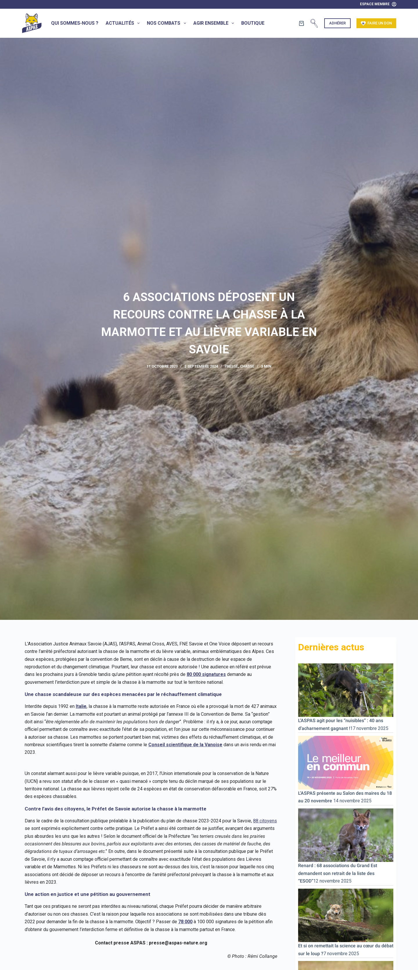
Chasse (247, 366)
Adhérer (337, 23)
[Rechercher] (314, 23)
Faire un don (376, 23)
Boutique (252, 23)
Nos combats (167, 23)
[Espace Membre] (378, 4)
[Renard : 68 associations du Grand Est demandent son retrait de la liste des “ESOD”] (345, 834)
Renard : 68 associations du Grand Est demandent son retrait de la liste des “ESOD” (337, 873)
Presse (231, 366)
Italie (81, 706)
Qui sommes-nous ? (74, 23)
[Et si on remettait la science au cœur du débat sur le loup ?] (345, 915)
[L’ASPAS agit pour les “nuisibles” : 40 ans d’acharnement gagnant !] (345, 689)
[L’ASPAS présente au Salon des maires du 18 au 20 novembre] (345, 762)
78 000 (185, 921)
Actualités (124, 23)
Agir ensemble (214, 23)
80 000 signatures (206, 674)
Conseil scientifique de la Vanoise (185, 744)
